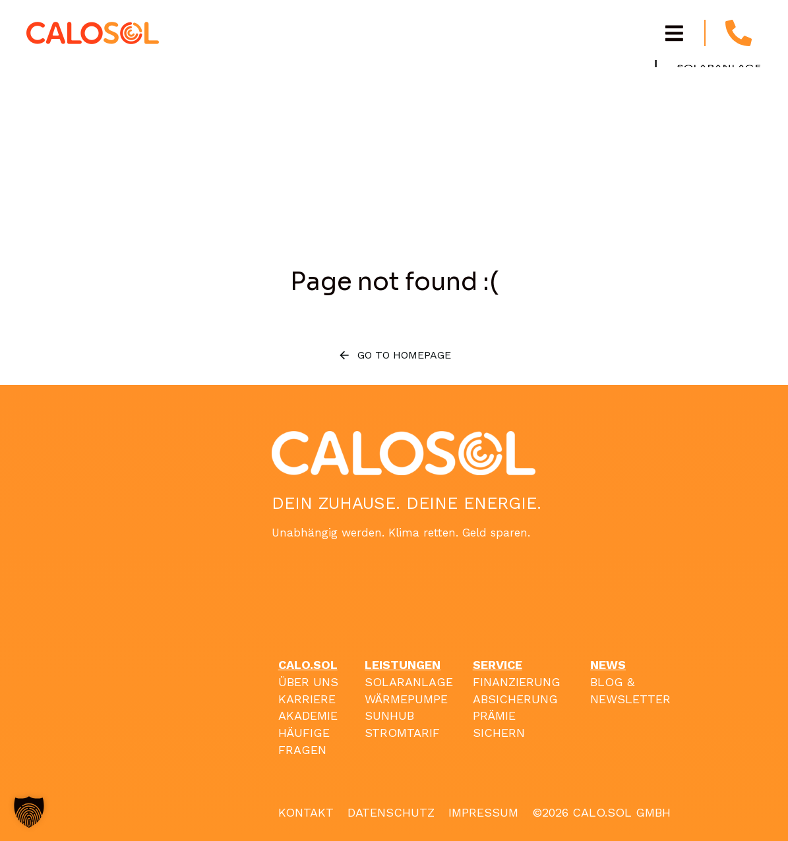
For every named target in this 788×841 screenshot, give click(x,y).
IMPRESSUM (483, 812)
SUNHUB (389, 715)
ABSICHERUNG (515, 699)
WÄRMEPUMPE (406, 699)
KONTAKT (306, 812)
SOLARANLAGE (409, 682)
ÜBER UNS (308, 682)
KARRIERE (307, 699)
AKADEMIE (308, 715)
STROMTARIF (402, 733)
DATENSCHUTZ (391, 812)
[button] (29, 812)
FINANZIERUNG (517, 682)
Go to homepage (394, 355)
